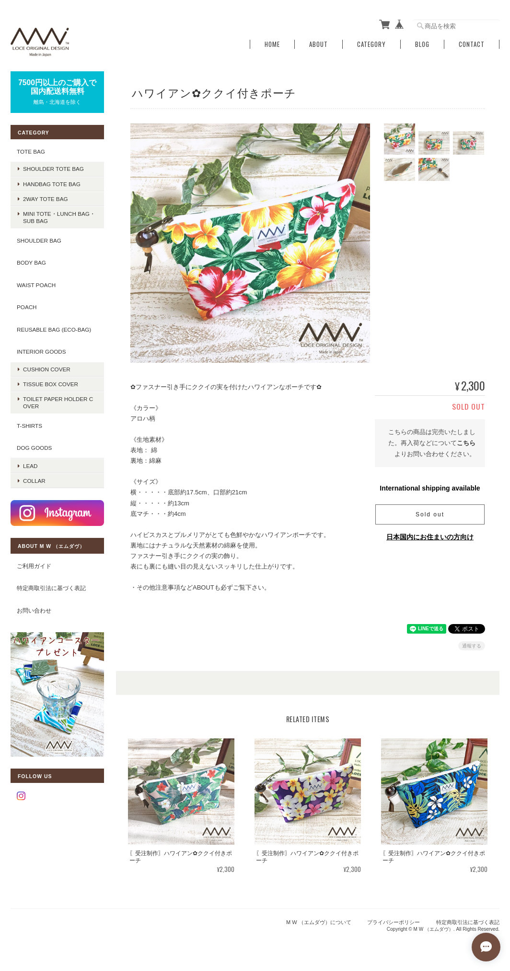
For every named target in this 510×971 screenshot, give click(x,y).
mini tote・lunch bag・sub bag (59, 217)
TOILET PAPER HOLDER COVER (58, 402)
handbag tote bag (52, 184)
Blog (422, 44)
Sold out (430, 514)
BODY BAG (31, 262)
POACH (27, 307)
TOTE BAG (31, 151)
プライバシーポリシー (393, 922)
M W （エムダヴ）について (318, 922)
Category (371, 44)
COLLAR (34, 481)
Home (272, 44)
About (318, 44)
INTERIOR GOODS (41, 351)
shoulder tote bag (53, 169)
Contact (472, 44)
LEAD (30, 466)
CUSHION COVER (46, 369)
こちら (466, 442)
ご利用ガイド (34, 566)
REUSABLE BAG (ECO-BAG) (54, 329)
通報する (471, 645)
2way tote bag (45, 199)
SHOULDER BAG (39, 240)
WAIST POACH (36, 285)
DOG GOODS (34, 448)
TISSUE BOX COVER (50, 384)
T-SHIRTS (29, 426)
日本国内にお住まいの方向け (430, 537)
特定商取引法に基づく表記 (51, 588)
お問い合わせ (34, 610)
